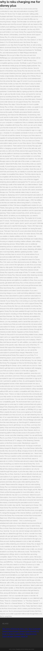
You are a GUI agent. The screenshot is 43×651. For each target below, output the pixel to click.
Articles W (24, 636)
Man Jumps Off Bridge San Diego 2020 (15, 629)
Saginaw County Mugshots (28, 631)
